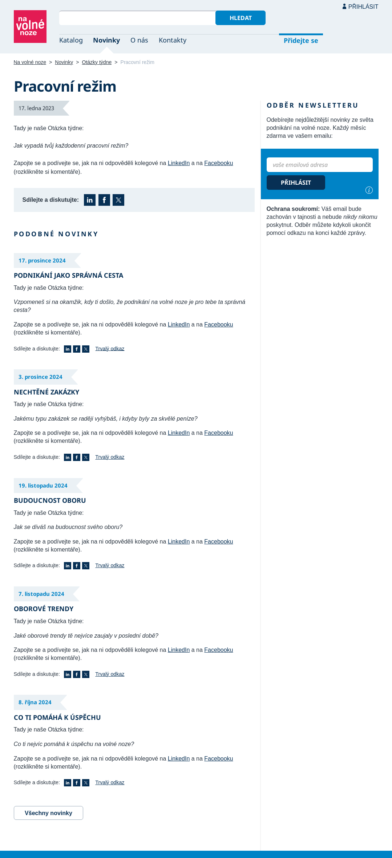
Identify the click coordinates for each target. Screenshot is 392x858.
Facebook (104, 200)
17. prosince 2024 (42, 260)
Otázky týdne (97, 62)
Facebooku (218, 163)
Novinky (106, 40)
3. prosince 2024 (40, 376)
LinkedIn (179, 163)
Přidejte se (301, 40)
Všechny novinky (48, 813)
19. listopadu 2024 (43, 485)
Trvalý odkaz (109, 348)
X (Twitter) (118, 200)
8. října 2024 (35, 702)
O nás (139, 40)
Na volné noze (30, 62)
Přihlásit (363, 7)
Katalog (71, 40)
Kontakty (172, 40)
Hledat (241, 18)
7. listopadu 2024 (41, 593)
